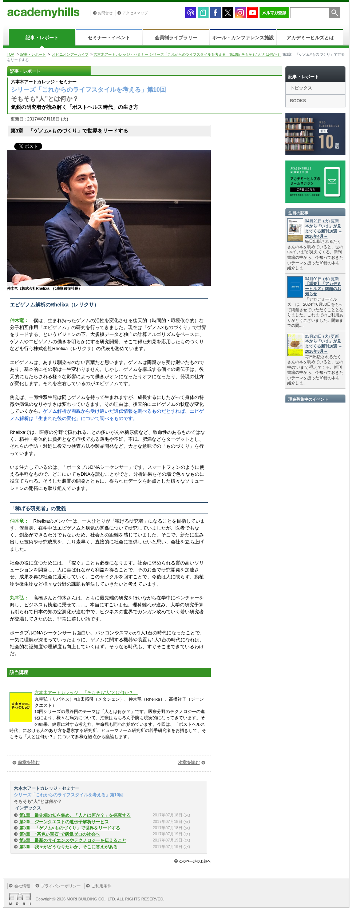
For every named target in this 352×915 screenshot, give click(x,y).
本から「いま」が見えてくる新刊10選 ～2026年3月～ (324, 346)
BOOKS (298, 100)
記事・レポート (42, 37)
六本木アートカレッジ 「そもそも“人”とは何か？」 (86, 692)
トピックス (301, 88)
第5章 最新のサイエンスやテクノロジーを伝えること (72, 840)
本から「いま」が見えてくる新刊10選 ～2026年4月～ (324, 231)
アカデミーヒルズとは (310, 37)
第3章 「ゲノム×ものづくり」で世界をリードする (69, 828)
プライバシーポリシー (61, 886)
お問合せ (105, 13)
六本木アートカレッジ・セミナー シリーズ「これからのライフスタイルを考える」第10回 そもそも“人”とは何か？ (187, 54)
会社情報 (22, 886)
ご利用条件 (101, 886)
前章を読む (29, 762)
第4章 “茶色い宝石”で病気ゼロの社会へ (59, 834)
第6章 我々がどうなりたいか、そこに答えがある (68, 847)
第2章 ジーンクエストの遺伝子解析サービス (64, 822)
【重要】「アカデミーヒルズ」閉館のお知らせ (323, 288)
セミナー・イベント (109, 37)
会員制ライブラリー (176, 37)
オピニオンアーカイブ (70, 54)
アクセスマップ (135, 13)
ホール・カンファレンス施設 (243, 37)
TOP (10, 54)
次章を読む (189, 762)
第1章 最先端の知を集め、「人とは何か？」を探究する (75, 815)
